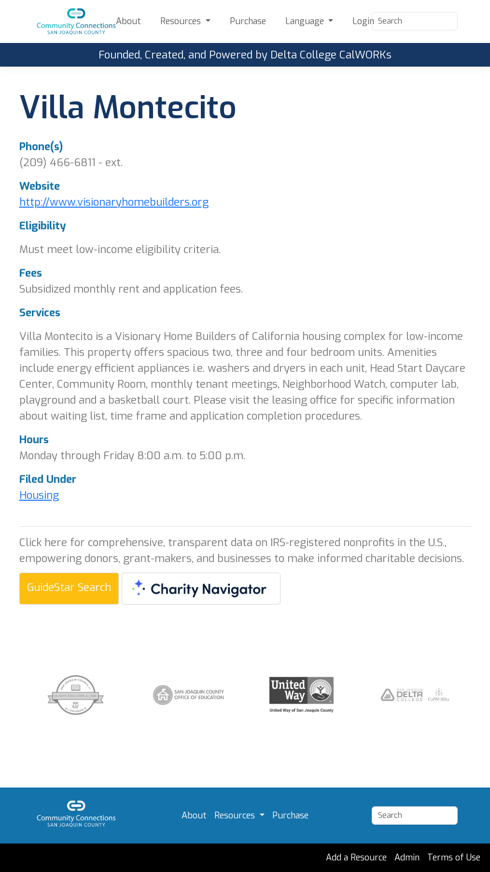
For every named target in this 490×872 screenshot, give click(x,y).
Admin (407, 857)
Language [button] (305, 21)
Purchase (248, 21)
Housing (39, 495)
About (128, 21)
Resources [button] (181, 21)
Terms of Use (453, 857)
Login (363, 21)
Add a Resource (356, 857)
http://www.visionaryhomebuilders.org (114, 202)
